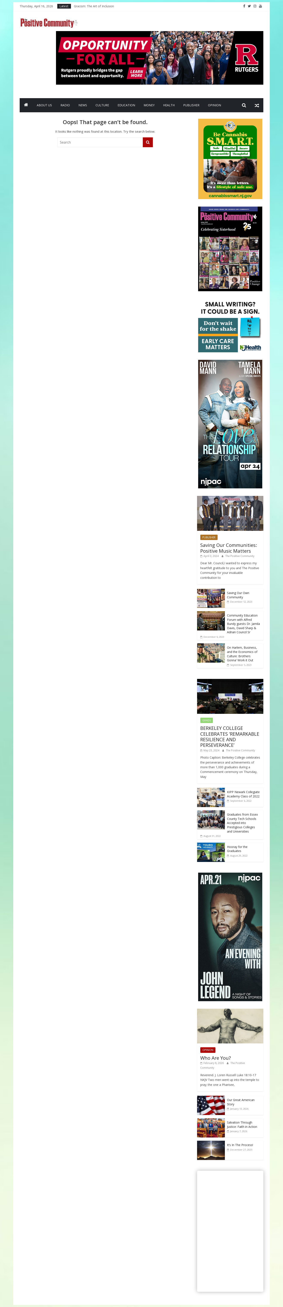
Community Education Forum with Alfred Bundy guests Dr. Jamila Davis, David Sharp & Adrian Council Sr (243, 623)
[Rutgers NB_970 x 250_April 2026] (159, 33)
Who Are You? (215, 1058)
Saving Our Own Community (238, 595)
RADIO (65, 105)
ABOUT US (44, 105)
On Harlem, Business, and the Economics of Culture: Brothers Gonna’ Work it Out (242, 653)
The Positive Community (239, 556)
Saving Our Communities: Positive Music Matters (228, 548)
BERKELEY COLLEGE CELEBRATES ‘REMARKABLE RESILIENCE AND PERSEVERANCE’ (229, 736)
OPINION (214, 105)
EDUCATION (126, 105)
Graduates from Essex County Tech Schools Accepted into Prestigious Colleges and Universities (242, 822)
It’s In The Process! (240, 1145)
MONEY (149, 105)
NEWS (82, 105)
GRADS (206, 720)
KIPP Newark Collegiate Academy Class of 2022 (243, 794)
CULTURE (102, 105)
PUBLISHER (191, 105)
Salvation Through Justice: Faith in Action (242, 1124)
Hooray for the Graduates (237, 849)
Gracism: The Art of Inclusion (94, 6)
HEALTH (169, 105)
